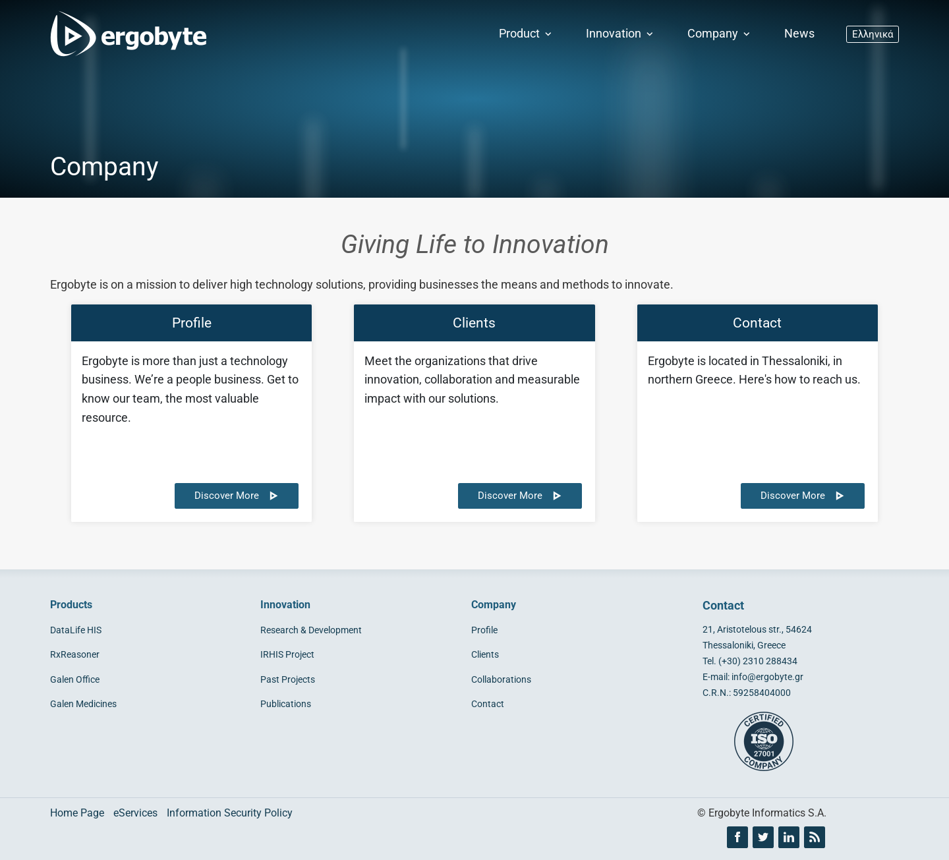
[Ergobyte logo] (126, 34)
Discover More (236, 496)
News (799, 33)
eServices (135, 813)
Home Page (77, 813)
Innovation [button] (621, 33)
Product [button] (526, 33)
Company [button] (720, 33)
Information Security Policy (230, 813)
